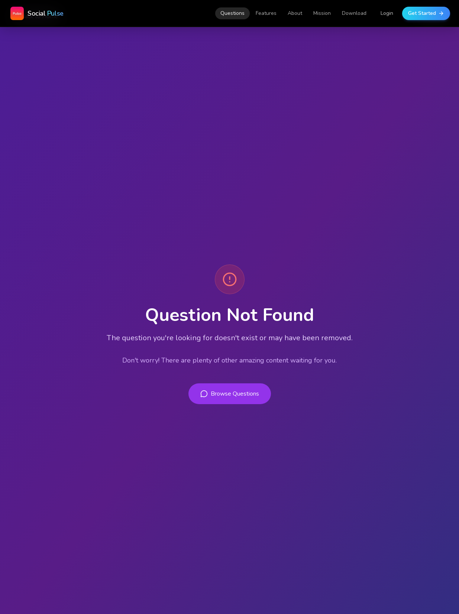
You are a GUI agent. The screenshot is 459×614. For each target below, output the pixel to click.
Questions (232, 13)
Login (387, 13)
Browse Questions (229, 394)
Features (266, 13)
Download (354, 13)
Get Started (426, 13)
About (295, 13)
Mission (322, 13)
